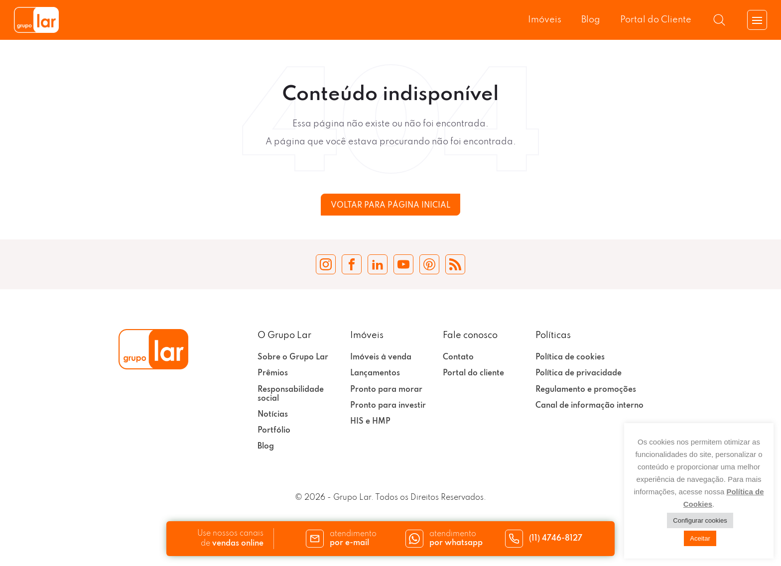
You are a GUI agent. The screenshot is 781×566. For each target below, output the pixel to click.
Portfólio (274, 431)
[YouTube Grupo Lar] (403, 264)
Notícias (273, 415)
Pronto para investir (388, 406)
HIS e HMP (370, 422)
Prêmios (273, 373)
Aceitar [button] (700, 538)
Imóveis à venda (380, 357)
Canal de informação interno (589, 406)
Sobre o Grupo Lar (293, 357)
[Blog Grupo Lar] (455, 264)
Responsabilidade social (291, 394)
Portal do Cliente (655, 19)
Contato (458, 357)
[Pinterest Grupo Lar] (429, 264)
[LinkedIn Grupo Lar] (378, 264)
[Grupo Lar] (36, 20)
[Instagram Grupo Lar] (326, 264)
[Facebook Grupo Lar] (352, 264)
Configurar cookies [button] (700, 520)
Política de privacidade (578, 373)
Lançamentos (375, 373)
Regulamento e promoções (585, 390)
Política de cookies (570, 357)
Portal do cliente (473, 373)
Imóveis (544, 19)
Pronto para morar (386, 390)
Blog (590, 19)
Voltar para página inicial (390, 206)
